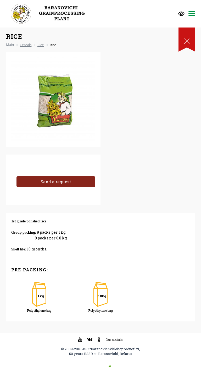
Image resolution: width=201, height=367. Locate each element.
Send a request (56, 181)
